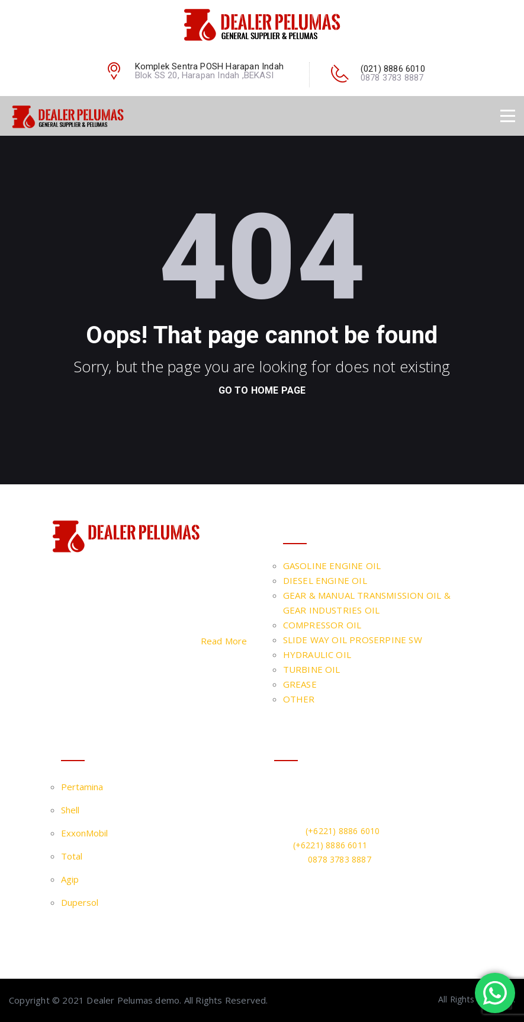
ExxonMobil (84, 833)
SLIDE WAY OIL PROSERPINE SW (352, 640)
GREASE (300, 684)
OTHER (299, 699)
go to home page (262, 390)
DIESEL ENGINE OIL (325, 580)
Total (71, 856)
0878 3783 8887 (339, 859)
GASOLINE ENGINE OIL (332, 565)
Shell (70, 810)
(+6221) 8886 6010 (343, 830)
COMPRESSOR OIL (322, 625)
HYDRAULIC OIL (317, 654)
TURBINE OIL (311, 669)
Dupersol (79, 902)
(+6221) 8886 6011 (330, 845)
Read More (224, 641)
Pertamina (82, 787)
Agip (70, 879)
